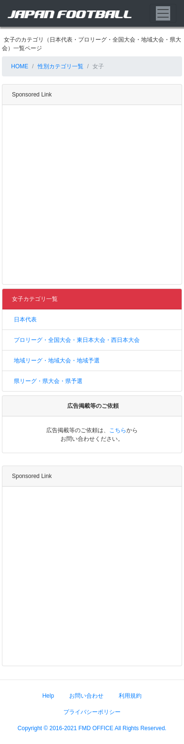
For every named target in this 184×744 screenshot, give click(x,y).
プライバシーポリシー (92, 712)
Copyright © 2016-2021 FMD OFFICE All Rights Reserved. (92, 728)
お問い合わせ (86, 695)
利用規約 (130, 695)
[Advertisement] (89, 194)
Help (48, 695)
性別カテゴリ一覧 (60, 66)
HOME (19, 66)
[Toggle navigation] (163, 13)
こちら (117, 430)
